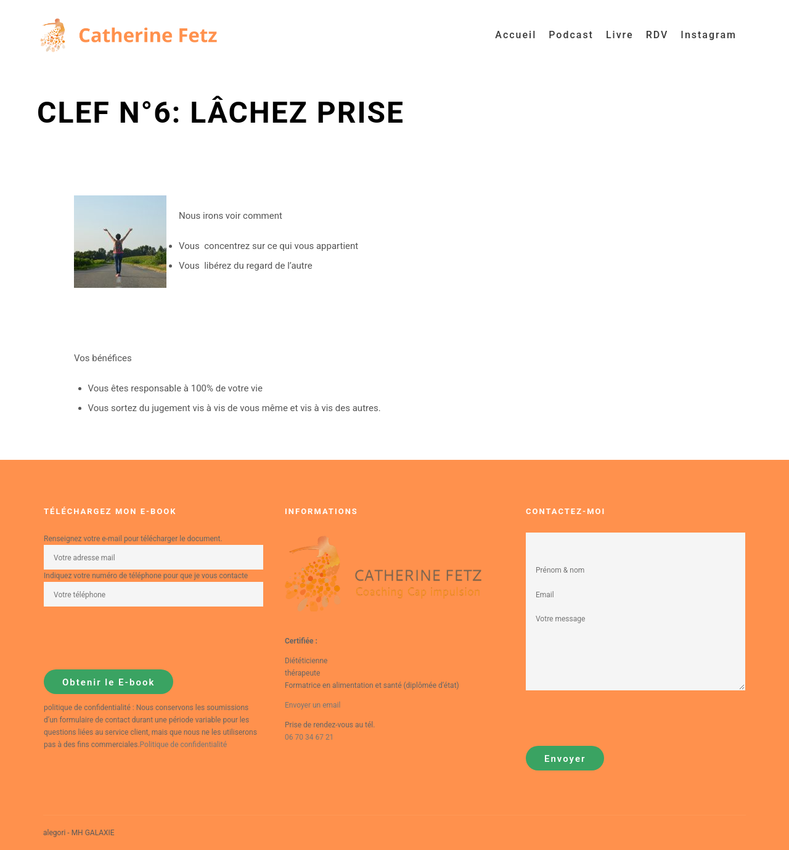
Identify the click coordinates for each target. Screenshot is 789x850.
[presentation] (137, 638)
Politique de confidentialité (183, 744)
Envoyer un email (312, 705)
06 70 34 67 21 (309, 737)
